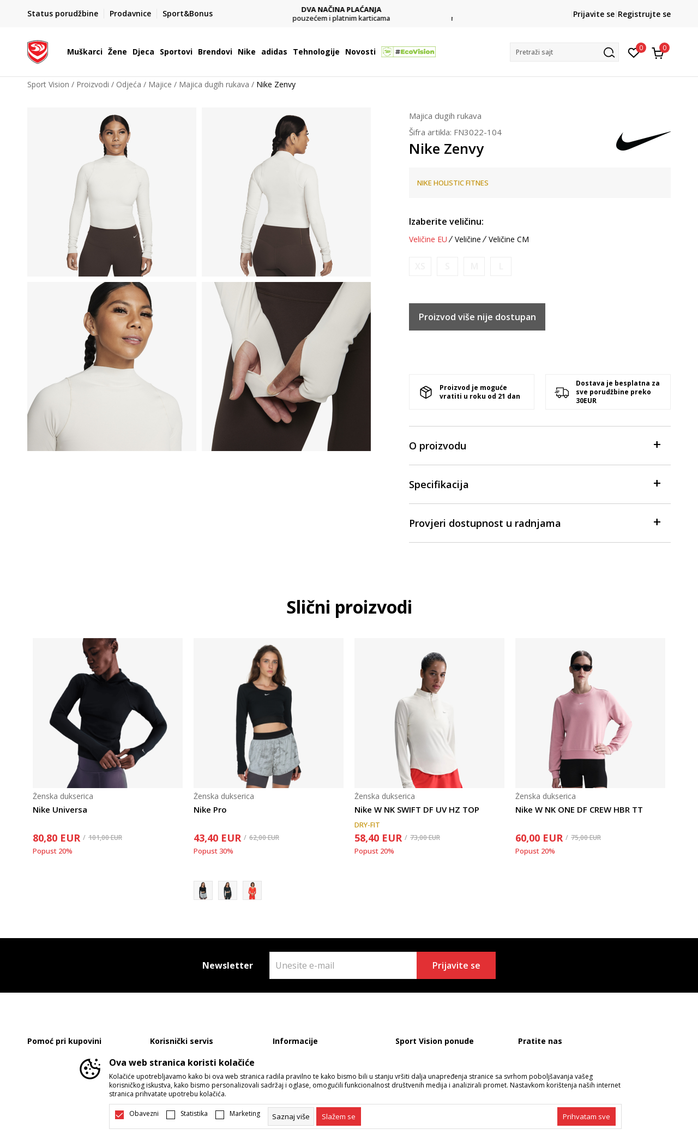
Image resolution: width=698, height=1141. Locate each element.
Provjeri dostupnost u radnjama (534, 522)
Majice (160, 84)
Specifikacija (534, 483)
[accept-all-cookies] (586, 1116)
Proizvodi (92, 84)
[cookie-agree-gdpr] (338, 1116)
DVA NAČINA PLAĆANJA (349, 9)
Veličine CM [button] (509, 239)
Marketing (245, 1113)
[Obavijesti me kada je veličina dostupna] (420, 266)
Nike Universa (60, 809)
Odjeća (128, 84)
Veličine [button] (468, 239)
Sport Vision (48, 84)
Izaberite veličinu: (446, 221)
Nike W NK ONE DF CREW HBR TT (579, 809)
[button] (564, 52)
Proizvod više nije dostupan (477, 317)
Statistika (194, 1113)
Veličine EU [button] (428, 239)
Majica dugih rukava (214, 84)
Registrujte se (644, 14)
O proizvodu (534, 444)
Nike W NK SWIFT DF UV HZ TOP (416, 809)
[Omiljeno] (634, 52)
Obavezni (144, 1113)
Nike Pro (210, 809)
